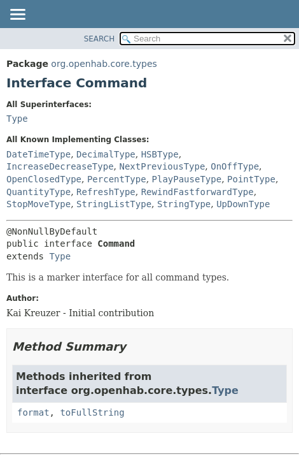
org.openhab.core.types (103, 64)
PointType (251, 179)
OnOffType (235, 166)
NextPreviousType (162, 166)
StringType (184, 204)
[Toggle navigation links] (17, 15)
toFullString (92, 412)
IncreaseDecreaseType (60, 166)
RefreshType (106, 192)
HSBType (160, 154)
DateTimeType (38, 154)
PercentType (116, 179)
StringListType (113, 204)
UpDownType (243, 204)
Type (17, 118)
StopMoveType (38, 204)
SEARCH (99, 38)
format (33, 412)
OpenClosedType (43, 179)
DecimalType (106, 154)
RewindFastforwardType (197, 192)
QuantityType (38, 192)
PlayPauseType (187, 179)
